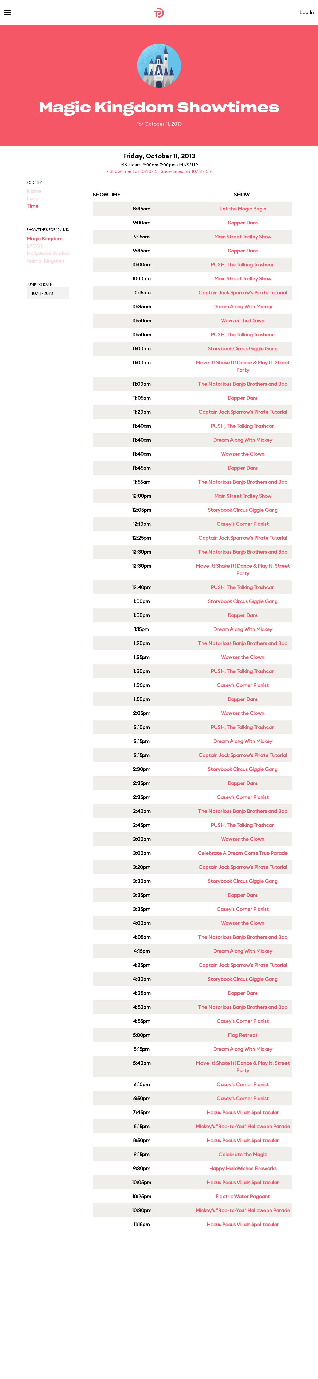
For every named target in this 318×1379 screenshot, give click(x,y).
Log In (306, 12)
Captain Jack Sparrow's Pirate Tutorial (243, 292)
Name (34, 191)
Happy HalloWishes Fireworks (243, 1168)
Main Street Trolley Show (242, 236)
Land (32, 198)
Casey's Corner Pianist (243, 524)
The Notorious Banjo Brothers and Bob (242, 384)
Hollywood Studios (48, 253)
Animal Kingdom (45, 261)
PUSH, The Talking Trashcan (242, 264)
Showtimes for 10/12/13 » (186, 171)
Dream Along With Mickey (242, 306)
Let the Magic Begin (242, 209)
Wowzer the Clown (242, 320)
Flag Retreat (242, 1035)
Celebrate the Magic (243, 1154)
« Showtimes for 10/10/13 (132, 171)
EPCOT (35, 246)
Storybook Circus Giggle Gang (242, 348)
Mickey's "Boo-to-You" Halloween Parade (243, 1126)
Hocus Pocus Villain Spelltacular (243, 1112)
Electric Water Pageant (243, 1196)
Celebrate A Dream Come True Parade (243, 853)
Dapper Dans (243, 222)
